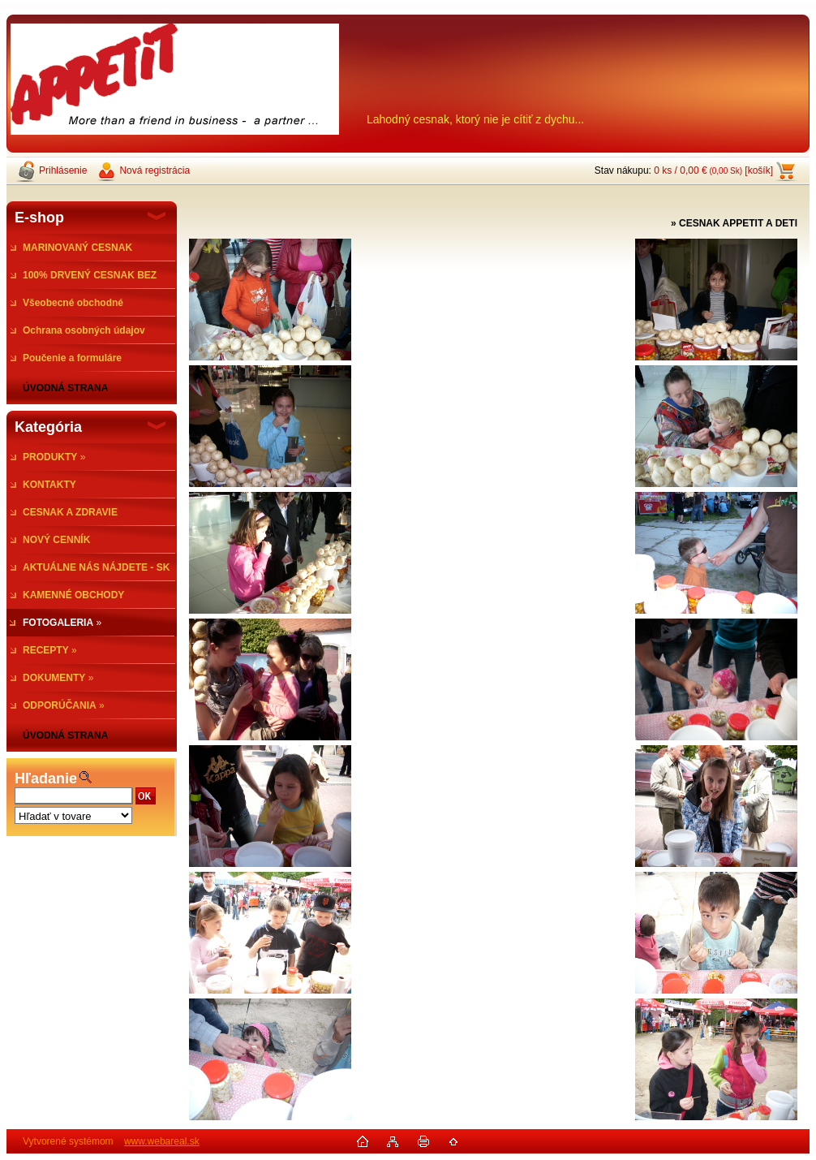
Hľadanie (46, 778)
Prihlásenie (63, 170)
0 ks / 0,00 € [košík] (713, 170)
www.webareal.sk (162, 1141)
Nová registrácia (154, 170)
